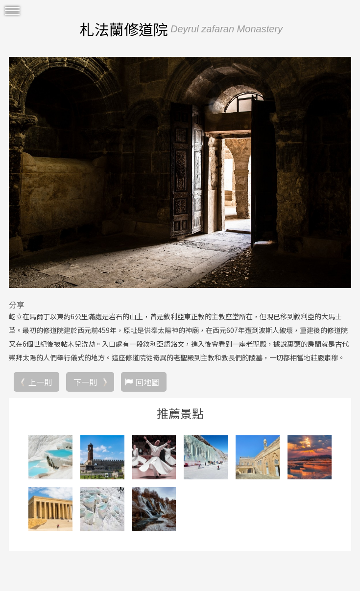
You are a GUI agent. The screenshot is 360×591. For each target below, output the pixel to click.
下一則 (85, 382)
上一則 (40, 382)
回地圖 (147, 382)
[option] (180, 172)
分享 (16, 304)
